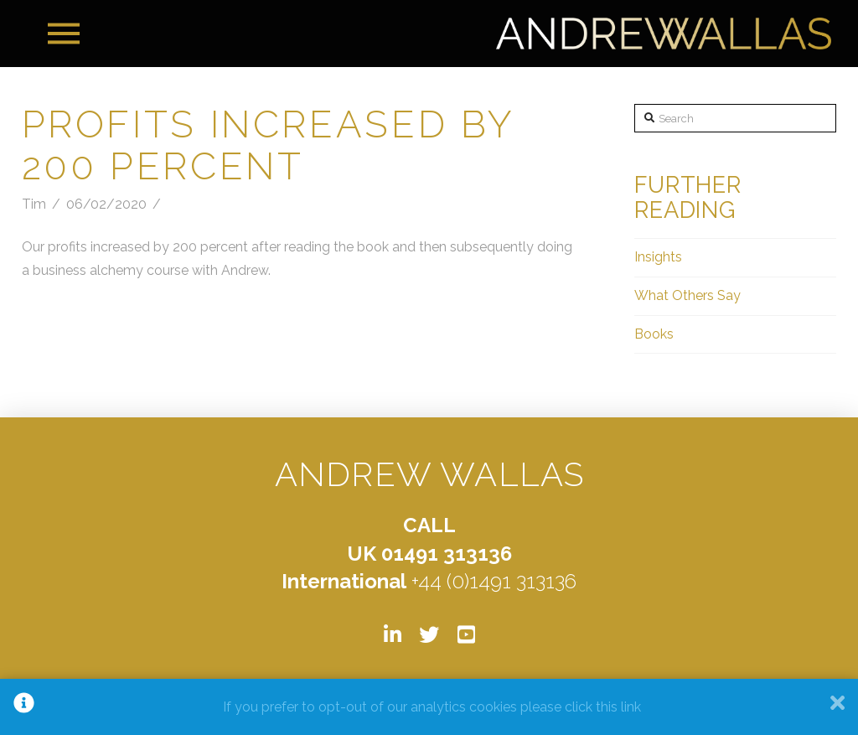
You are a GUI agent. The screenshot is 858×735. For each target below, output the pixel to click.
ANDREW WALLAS (430, 474)
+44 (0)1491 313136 (493, 581)
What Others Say (687, 295)
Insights (658, 257)
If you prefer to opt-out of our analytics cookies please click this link (432, 707)
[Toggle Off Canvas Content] (64, 33)
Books (654, 334)
